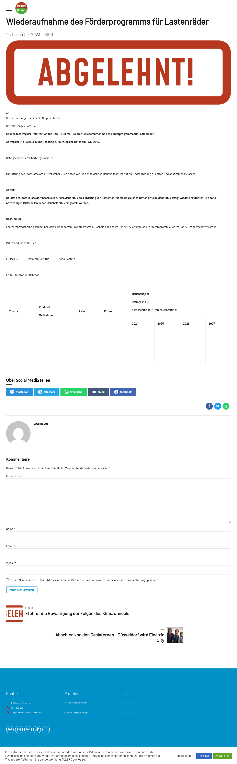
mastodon (19, 392)
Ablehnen (204, 755)
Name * (10, 530)
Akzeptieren (222, 755)
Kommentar (14, 476)
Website (11, 564)
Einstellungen (184, 755)
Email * (10, 547)
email (98, 392)
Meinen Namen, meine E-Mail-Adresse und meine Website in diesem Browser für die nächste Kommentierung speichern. (84, 581)
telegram (46, 392)
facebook (123, 392)
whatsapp (73, 392)
